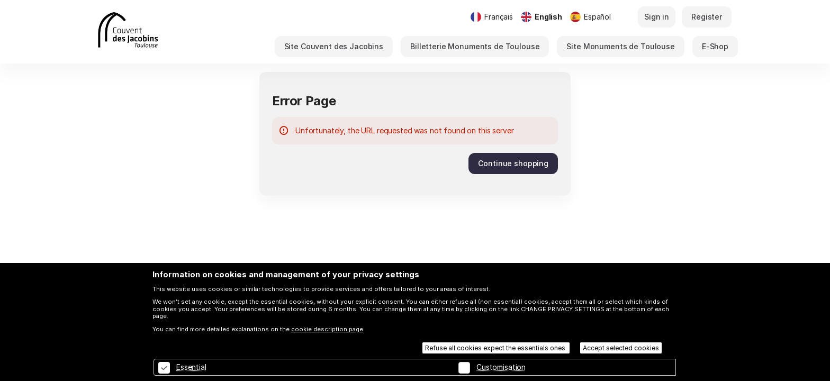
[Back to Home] (158, 32)
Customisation (501, 366)
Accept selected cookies (621, 348)
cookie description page (327, 329)
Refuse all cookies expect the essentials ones (496, 348)
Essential (191, 366)
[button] (334, 46)
